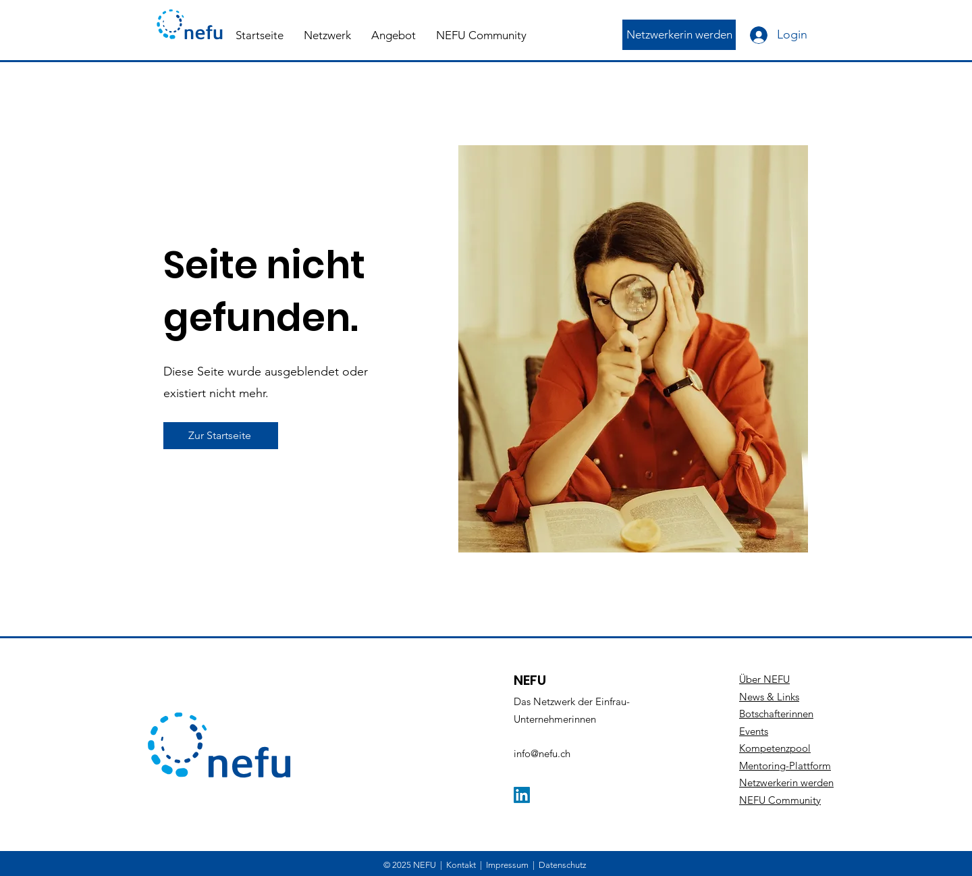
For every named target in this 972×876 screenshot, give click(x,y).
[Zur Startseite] (220, 435)
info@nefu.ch (542, 753)
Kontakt (461, 865)
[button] (327, 35)
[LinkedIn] (522, 795)
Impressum (507, 865)
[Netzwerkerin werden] (679, 35)
